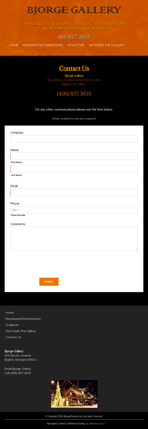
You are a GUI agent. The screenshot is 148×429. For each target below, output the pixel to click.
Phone (14, 203)
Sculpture (12, 325)
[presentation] (39, 264)
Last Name (16, 175)
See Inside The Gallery (21, 331)
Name (14, 150)
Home (10, 312)
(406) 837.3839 (74, 93)
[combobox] (15, 210)
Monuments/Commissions (23, 319)
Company (16, 132)
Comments (17, 224)
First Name (16, 162)
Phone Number (18, 215)
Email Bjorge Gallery (18, 369)
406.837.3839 (74, 37)
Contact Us (13, 337)
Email (14, 186)
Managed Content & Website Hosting (66, 423)
